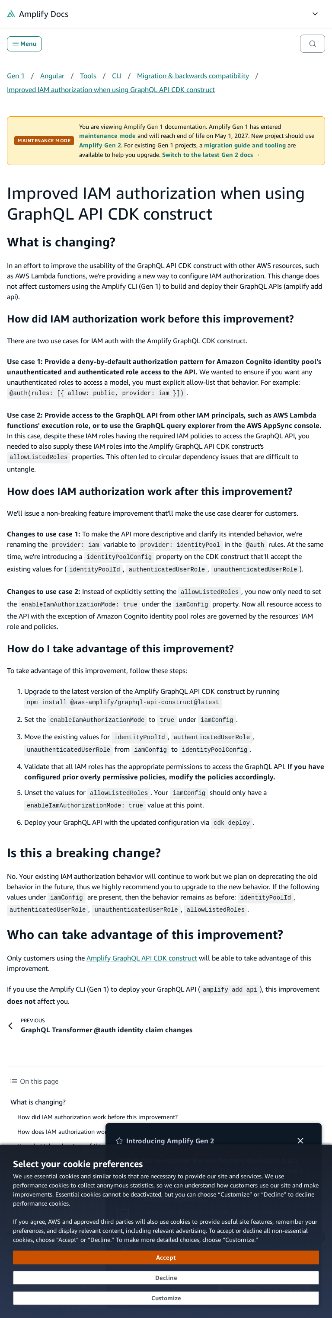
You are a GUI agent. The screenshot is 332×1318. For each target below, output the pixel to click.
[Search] (312, 44)
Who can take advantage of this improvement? (145, 920)
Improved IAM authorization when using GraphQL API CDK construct (111, 89)
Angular (52, 75)
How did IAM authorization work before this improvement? (150, 318)
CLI (116, 75)
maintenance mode (107, 136)
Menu (24, 44)
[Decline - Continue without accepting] (166, 1278)
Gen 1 (16, 75)
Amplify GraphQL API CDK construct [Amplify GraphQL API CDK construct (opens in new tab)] (141, 944)
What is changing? (61, 241)
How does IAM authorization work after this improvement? (150, 489)
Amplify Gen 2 (100, 145)
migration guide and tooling (245, 145)
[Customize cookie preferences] (166, 1298)
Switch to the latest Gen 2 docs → (211, 155)
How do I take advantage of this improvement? (120, 642)
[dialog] (166, 1231)
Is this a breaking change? (84, 840)
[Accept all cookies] (166, 1257)
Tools (88, 75)
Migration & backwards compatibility (193, 75)
